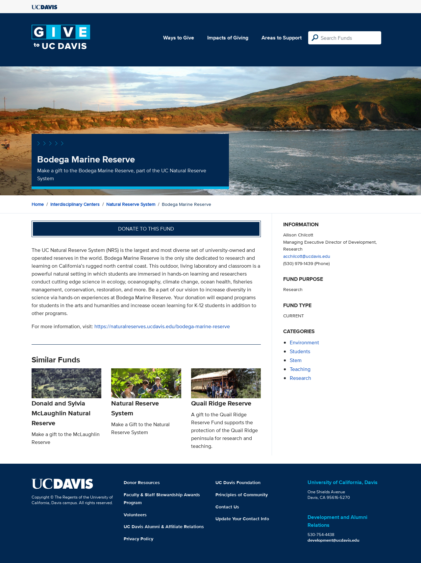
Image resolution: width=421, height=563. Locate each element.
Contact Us (227, 506)
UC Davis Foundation (237, 482)
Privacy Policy (138, 538)
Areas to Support (281, 37)
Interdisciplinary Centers (75, 204)
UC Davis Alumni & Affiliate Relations (164, 526)
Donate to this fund (146, 229)
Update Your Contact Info (242, 518)
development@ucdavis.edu (333, 540)
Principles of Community (241, 494)
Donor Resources (142, 482)
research (300, 378)
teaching (300, 369)
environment (304, 342)
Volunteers (135, 514)
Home (38, 204)
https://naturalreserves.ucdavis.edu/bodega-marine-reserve (162, 326)
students (300, 351)
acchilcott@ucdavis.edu (306, 256)
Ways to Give (178, 37)
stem (296, 360)
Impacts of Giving (227, 37)
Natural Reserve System (130, 204)
